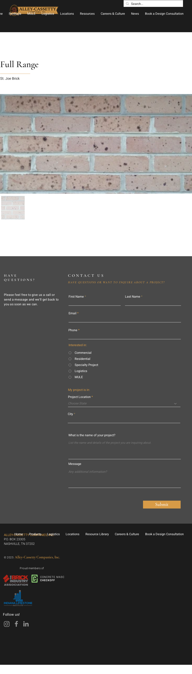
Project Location (79, 397)
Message (74, 463)
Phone (72, 330)
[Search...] (153, 4)
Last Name (132, 296)
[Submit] (162, 504)
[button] (14, 13)
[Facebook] (16, 624)
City (70, 414)
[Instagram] (7, 624)
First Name (76, 296)
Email (72, 313)
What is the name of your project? (91, 435)
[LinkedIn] (26, 624)
